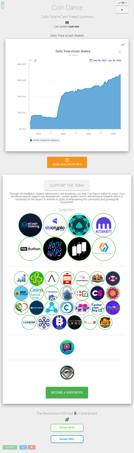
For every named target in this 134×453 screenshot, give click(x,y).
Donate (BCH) (67, 427)
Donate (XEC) (67, 438)
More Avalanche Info (67, 162)
